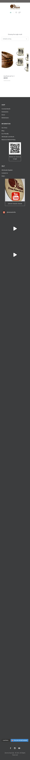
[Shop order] (15, 39)
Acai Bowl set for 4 (9, 76)
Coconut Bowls (6, 108)
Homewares (5, 111)
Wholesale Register (7, 170)
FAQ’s (3, 176)
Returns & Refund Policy (8, 139)
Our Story (4, 127)
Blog (3, 130)
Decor (3, 114)
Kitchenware (5, 117)
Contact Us (5, 173)
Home (7, 23)
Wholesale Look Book (8, 136)
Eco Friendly (5, 133)
